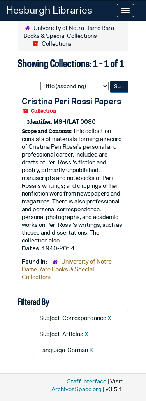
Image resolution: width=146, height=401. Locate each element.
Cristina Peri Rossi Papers (71, 101)
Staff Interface (86, 381)
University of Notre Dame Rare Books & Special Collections (67, 269)
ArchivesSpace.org (76, 389)
